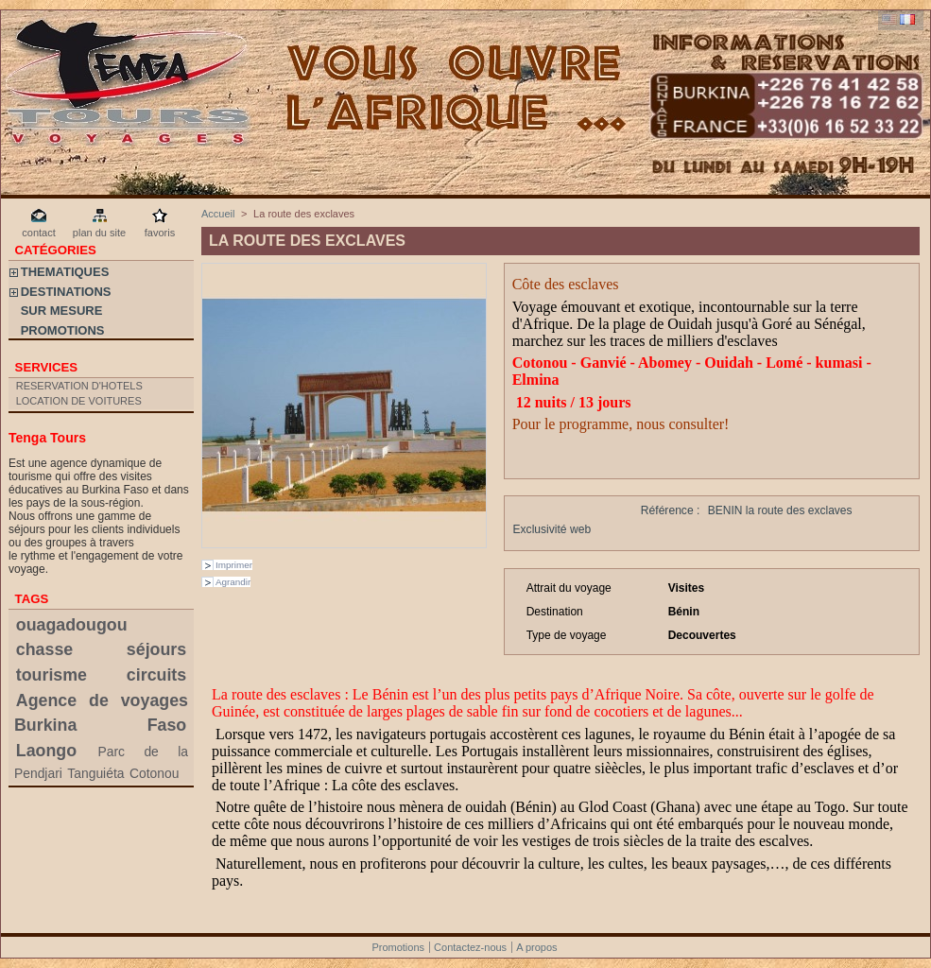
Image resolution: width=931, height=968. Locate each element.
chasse (44, 649)
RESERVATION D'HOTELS (79, 385)
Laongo (46, 750)
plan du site (99, 232)
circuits (156, 675)
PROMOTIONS (63, 330)
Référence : (670, 510)
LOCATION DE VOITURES (79, 400)
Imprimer (234, 565)
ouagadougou (72, 624)
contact (38, 232)
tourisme (51, 675)
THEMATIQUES (65, 272)
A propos (536, 947)
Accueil (217, 213)
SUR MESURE (62, 310)
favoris (160, 232)
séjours (156, 649)
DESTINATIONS (66, 292)
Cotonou (154, 773)
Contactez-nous (470, 947)
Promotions (397, 947)
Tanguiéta (95, 773)
